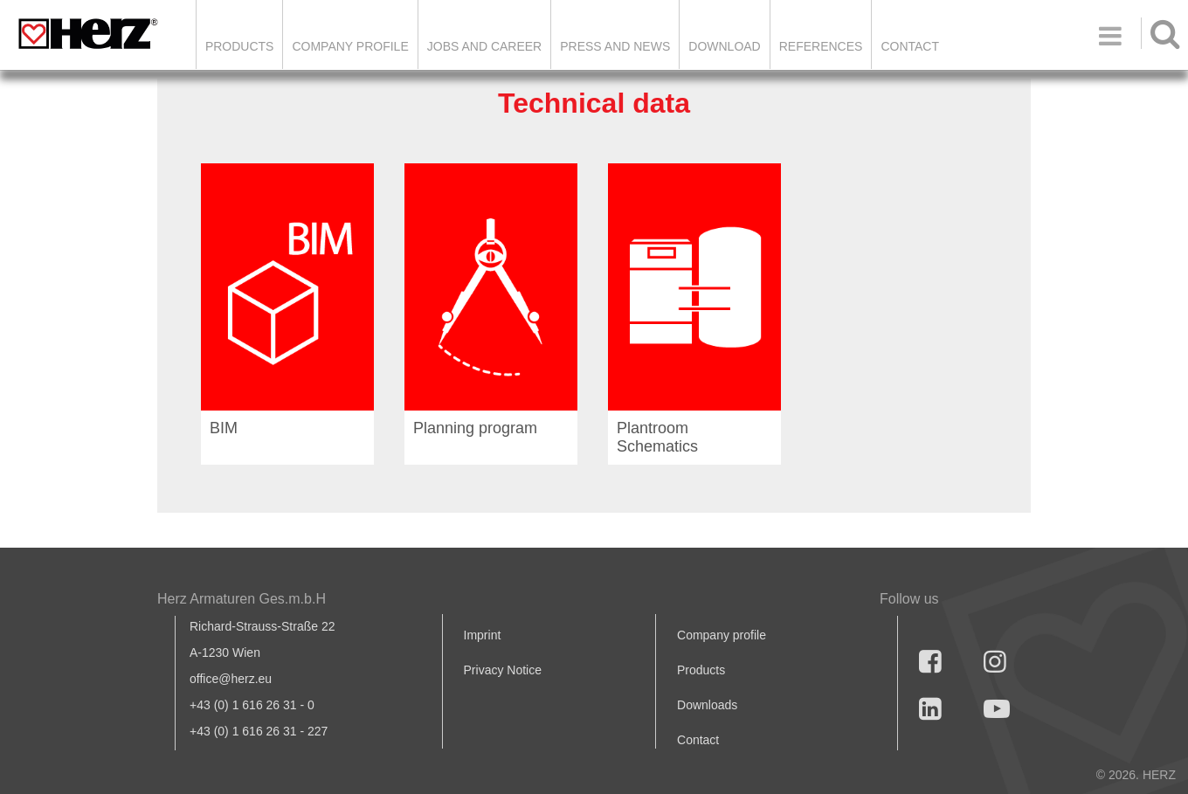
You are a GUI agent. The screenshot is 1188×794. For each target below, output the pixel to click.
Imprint (482, 635)
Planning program (475, 428)
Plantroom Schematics (657, 437)
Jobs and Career (484, 46)
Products (239, 46)
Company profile (721, 635)
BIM (224, 428)
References (821, 46)
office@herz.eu (231, 679)
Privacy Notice (503, 670)
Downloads (707, 705)
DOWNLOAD (724, 46)
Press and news (615, 46)
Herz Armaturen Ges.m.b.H (241, 598)
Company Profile (350, 46)
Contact (910, 46)
